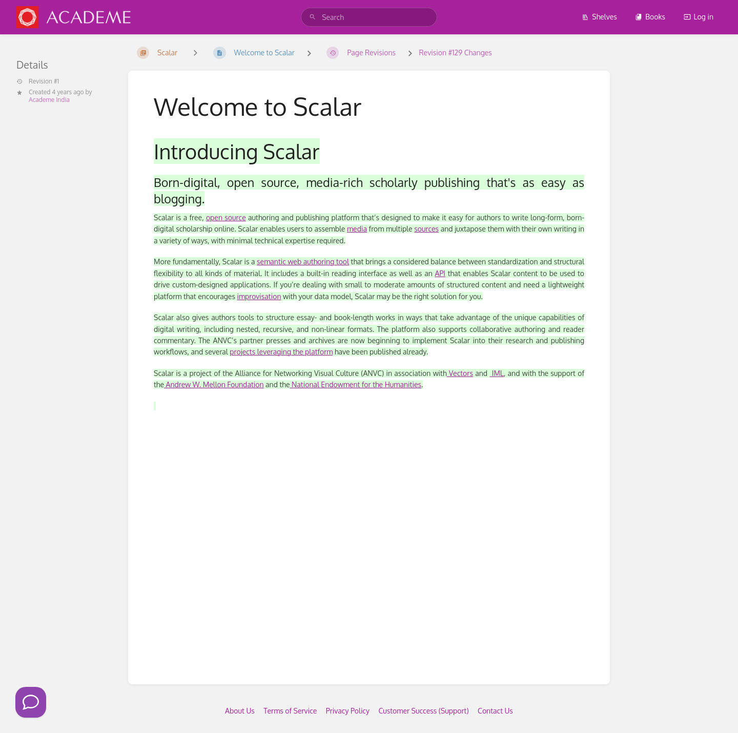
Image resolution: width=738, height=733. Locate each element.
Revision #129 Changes (455, 52)
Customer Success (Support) (423, 710)
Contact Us (495, 710)
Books (650, 16)
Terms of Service (290, 710)
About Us (240, 710)
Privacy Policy (348, 710)
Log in (698, 16)
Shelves (599, 16)
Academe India (49, 99)
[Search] (312, 17)
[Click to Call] (30, 702)
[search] (369, 17)
